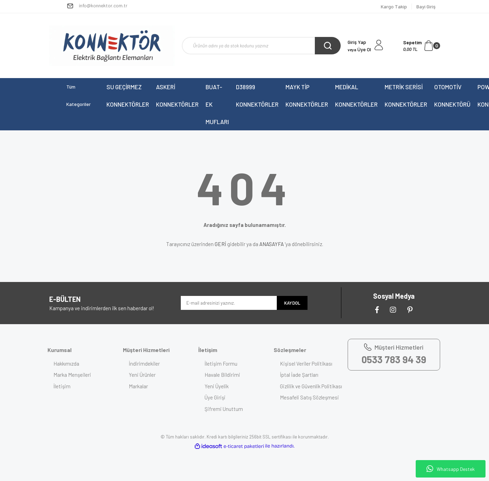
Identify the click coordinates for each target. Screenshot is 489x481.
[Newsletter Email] (229, 303)
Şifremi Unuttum (224, 409)
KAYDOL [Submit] (292, 303)
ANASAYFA (271, 244)
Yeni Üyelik (217, 386)
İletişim (63, 386)
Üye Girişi (215, 397)
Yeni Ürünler (143, 375)
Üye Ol (359, 49)
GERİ (220, 244)
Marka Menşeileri (73, 375)
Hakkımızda (67, 363)
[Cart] (421, 46)
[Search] (261, 45)
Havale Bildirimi (223, 375)
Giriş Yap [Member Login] (357, 42)
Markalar (139, 386)
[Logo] (112, 45)
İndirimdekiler (145, 363)
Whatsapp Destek (451, 469)
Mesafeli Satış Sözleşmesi (310, 405)
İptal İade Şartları (300, 375)
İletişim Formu (221, 363)
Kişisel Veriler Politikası (307, 363)
